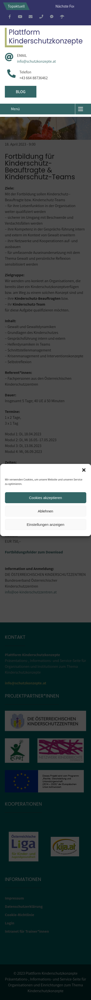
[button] (83, 470)
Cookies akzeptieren (45, 498)
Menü (15, 108)
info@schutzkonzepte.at (36, 61)
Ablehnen (45, 511)
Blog (20, 91)
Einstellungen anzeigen (45, 524)
